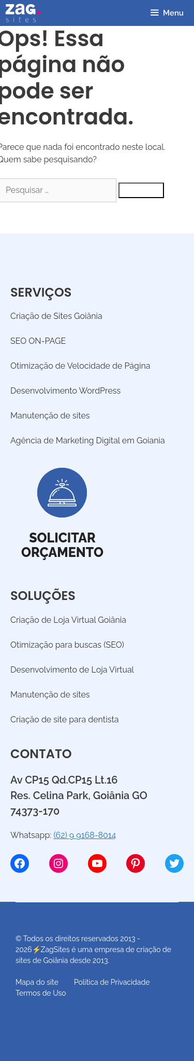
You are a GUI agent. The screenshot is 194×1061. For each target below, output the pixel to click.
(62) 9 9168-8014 (84, 835)
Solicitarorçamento (62, 545)
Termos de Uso (41, 993)
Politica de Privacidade (112, 982)
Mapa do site (37, 982)
